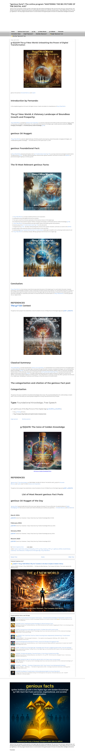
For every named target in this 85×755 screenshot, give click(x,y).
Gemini (72, 507)
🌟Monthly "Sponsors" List (18, 36)
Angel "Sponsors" (28, 33)
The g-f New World (15, 122)
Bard (68, 507)
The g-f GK (16, 305)
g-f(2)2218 (70, 310)
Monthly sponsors (26, 419)
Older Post (71, 557)
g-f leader (44, 549)
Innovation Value (15, 33)
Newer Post (14, 557)
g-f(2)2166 (13, 518)
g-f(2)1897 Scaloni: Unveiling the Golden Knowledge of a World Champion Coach (34, 623)
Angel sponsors (14, 419)
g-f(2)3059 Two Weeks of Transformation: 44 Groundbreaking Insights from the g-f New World (38, 671)
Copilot (33, 92)
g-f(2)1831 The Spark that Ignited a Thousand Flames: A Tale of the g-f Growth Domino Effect (37, 653)
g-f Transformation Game (40, 154)
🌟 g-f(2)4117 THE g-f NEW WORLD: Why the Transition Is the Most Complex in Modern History (37, 564)
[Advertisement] (42, 21)
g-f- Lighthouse (54, 549)
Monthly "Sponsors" (41, 33)
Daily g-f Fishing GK (29, 549)
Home (13, 31)
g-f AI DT (37, 549)
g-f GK (33, 31)
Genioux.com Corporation (32, 122)
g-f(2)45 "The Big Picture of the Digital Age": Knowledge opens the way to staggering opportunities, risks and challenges (43, 647)
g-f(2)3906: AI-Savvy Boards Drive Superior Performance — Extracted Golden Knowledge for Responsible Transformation (44, 617)
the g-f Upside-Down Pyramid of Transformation (31, 230)
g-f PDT (49, 549)
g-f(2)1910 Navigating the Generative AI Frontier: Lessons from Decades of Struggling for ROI (37, 641)
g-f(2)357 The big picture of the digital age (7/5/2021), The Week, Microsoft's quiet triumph (37, 629)
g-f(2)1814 (57, 409)
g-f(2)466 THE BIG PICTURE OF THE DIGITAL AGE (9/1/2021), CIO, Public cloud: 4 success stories (38, 659)
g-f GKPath (52, 31)
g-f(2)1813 (50, 409)
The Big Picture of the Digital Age (32, 550)
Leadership (13, 550)
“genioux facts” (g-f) (23, 31)
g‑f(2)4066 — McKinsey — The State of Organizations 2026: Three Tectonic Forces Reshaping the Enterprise (40, 665)
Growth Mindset (66, 549)
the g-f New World (61, 106)
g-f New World (42, 31)
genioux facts (14, 482)
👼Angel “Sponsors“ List (56, 33)
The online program (23, 482)
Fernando (60, 31)
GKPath (67, 155)
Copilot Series (21, 549)
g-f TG (48, 154)
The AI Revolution (20, 550)
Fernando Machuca (25, 92)
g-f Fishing (18, 412)
